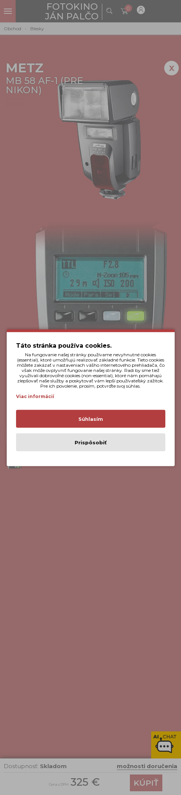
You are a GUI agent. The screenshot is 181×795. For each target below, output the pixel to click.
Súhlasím (90, 419)
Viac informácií (35, 396)
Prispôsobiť (91, 442)
